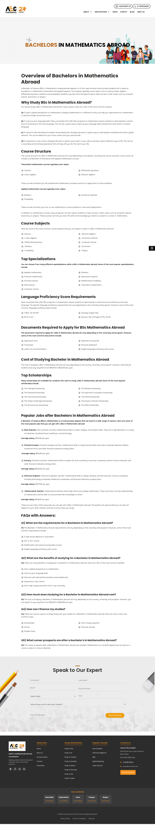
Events (123, 12)
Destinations (102, 12)
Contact (40, 761)
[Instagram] (19, 769)
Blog (132, 12)
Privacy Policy (65, 819)
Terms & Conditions (79, 819)
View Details (49, 801)
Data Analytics (97, 749)
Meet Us (141, 12)
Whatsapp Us (123, 6)
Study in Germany (71, 770)
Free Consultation (128, 772)
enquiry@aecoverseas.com (129, 766)
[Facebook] (15, 769)
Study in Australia (70, 761)
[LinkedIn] (24, 769)
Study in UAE (69, 774)
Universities (40, 766)
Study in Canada (70, 757)
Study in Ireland (70, 766)
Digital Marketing (98, 761)
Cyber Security (97, 766)
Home (39, 749)
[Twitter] (10, 769)
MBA (93, 757)
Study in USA (69, 749)
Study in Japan (70, 778)
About (87, 12)
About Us (40, 753)
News (115, 12)
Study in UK (68, 753)
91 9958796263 (141, 6)
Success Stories (42, 757)
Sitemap (91, 819)
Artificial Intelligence (99, 753)
